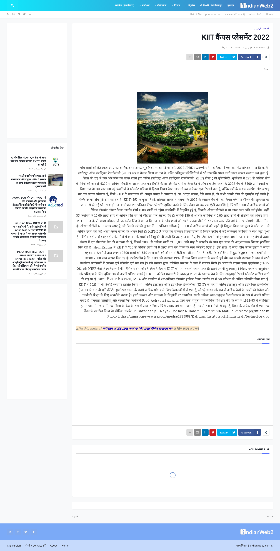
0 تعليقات (224, 47)
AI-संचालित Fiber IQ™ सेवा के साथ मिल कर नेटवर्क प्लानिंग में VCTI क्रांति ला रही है (28, 161)
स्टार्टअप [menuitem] (145, 5)
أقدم (76, 516)
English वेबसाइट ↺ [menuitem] (211, 5)
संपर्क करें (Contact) (235, 14)
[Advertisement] (172, 79)
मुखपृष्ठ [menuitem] (231, 5)
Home (269, 14)
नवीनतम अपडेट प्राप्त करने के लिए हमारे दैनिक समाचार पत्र (138, 328)
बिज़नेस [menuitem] (191, 5)
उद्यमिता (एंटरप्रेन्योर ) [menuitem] (124, 5)
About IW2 (255, 14)
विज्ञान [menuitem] (177, 5)
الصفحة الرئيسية (261, 28)
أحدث (268, 516)
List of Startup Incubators (205, 14)
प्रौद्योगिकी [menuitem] (161, 5)
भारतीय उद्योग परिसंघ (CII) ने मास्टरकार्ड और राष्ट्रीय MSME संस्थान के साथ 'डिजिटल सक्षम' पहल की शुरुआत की (28, 181)
